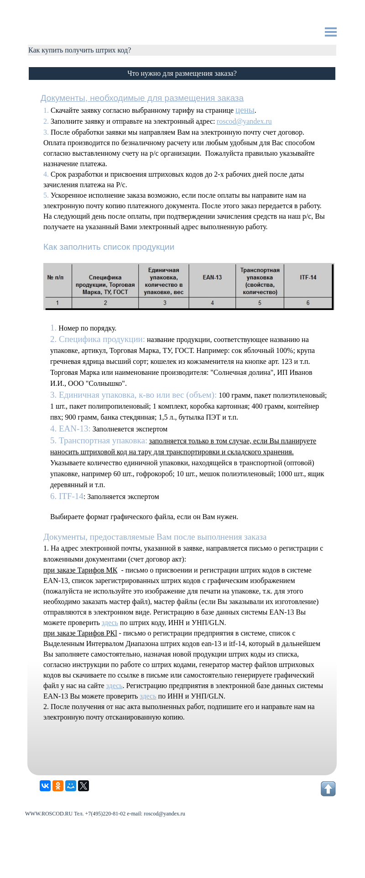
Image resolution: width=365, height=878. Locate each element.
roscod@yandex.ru (244, 121)
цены (245, 110)
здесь (110, 622)
